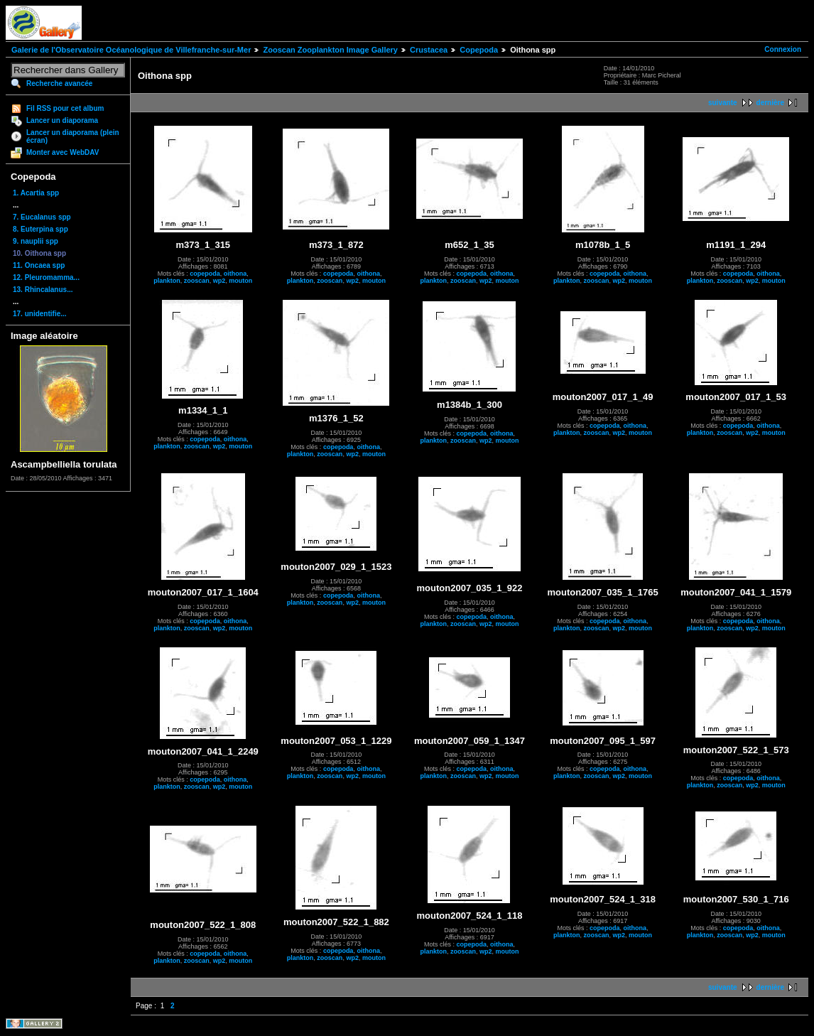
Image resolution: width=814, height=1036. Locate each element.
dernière (770, 103)
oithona (235, 273)
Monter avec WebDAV (62, 152)
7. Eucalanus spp (42, 217)
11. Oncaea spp (39, 265)
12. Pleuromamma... (46, 277)
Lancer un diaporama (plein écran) (72, 136)
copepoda (205, 273)
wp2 (219, 280)
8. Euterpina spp (40, 229)
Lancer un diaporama (62, 120)
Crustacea (428, 49)
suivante (722, 103)
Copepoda (479, 49)
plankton (166, 280)
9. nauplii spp (35, 241)
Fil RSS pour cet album (65, 108)
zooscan (197, 280)
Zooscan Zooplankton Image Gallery (330, 49)
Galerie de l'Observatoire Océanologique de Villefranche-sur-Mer (131, 49)
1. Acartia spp (36, 193)
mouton (240, 280)
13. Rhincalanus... (42, 289)
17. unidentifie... (40, 314)
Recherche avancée (59, 83)
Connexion (782, 49)
